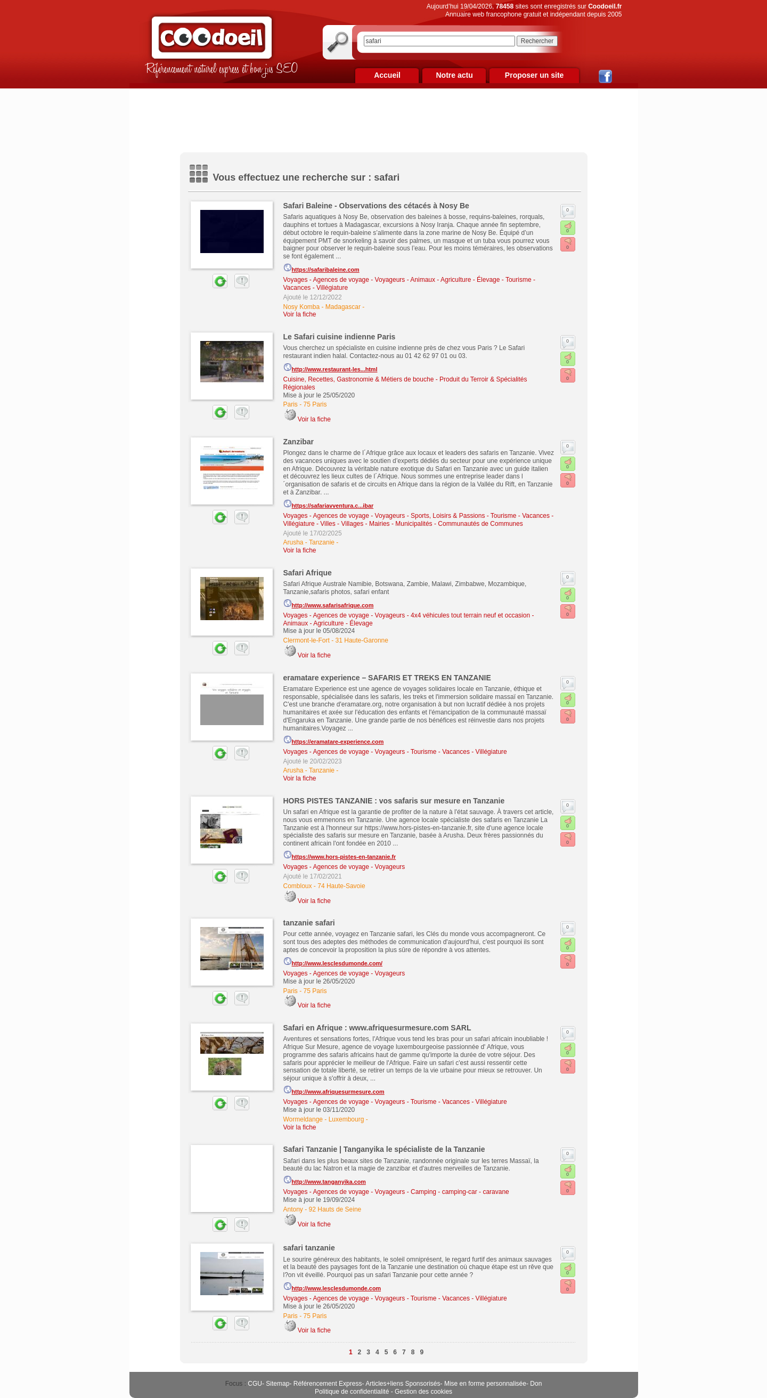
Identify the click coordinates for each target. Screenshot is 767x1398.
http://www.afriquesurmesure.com (334, 1090)
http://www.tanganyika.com (324, 1180)
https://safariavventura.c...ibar (328, 504)
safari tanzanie (309, 1247)
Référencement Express (327, 1383)
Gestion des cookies (423, 1391)
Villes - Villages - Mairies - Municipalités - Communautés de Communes (421, 523)
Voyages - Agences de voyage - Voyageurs (344, 279)
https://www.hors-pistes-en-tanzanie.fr (339, 855)
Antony (293, 1209)
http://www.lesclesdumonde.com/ (333, 961)
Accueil (387, 75)
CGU (255, 1383)
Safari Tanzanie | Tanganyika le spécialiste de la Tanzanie (384, 1149)
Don (536, 1383)
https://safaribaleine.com (321, 268)
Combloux (297, 886)
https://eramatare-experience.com (333, 740)
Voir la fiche (299, 314)
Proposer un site (534, 75)
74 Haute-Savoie (341, 886)
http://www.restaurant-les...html (330, 367)
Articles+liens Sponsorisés (402, 1383)
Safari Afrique (307, 572)
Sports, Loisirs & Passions (448, 515)
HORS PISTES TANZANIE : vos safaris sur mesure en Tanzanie (394, 800)
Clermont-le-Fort (306, 640)
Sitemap (277, 1383)
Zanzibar (298, 441)
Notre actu (454, 75)
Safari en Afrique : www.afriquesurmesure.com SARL (377, 1027)
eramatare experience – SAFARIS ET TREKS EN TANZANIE (387, 677)
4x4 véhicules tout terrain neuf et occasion (470, 615)
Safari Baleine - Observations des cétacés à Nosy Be (376, 205)
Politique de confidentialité (352, 1391)
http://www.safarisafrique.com (328, 603)
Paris (290, 404)
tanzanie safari (309, 923)
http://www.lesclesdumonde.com (332, 1286)
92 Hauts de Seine (335, 1209)
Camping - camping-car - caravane (460, 1192)
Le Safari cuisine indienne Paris (339, 336)
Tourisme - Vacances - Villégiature (459, 751)
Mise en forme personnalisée (485, 1383)
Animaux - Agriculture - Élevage (455, 279)
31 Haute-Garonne (362, 640)
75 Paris (315, 404)
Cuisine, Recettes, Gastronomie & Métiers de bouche (358, 379)
